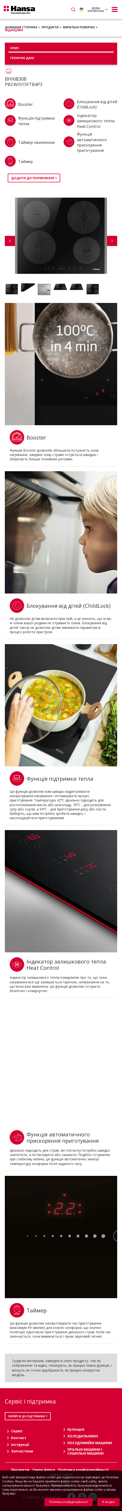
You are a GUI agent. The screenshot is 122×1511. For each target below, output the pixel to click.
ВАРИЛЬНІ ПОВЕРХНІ (79, 27)
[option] (12, 289)
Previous (10, 241)
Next (112, 241)
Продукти (50, 27)
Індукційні (14, 30)
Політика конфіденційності (68, 1502)
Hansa (19, 10)
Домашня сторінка (21, 27)
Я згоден (108, 1502)
